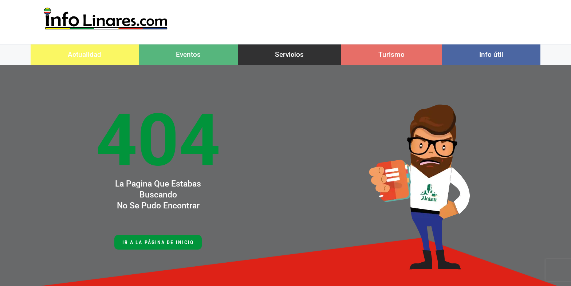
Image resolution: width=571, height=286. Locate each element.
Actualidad (84, 54)
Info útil (491, 54)
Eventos (188, 54)
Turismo (391, 54)
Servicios (289, 54)
